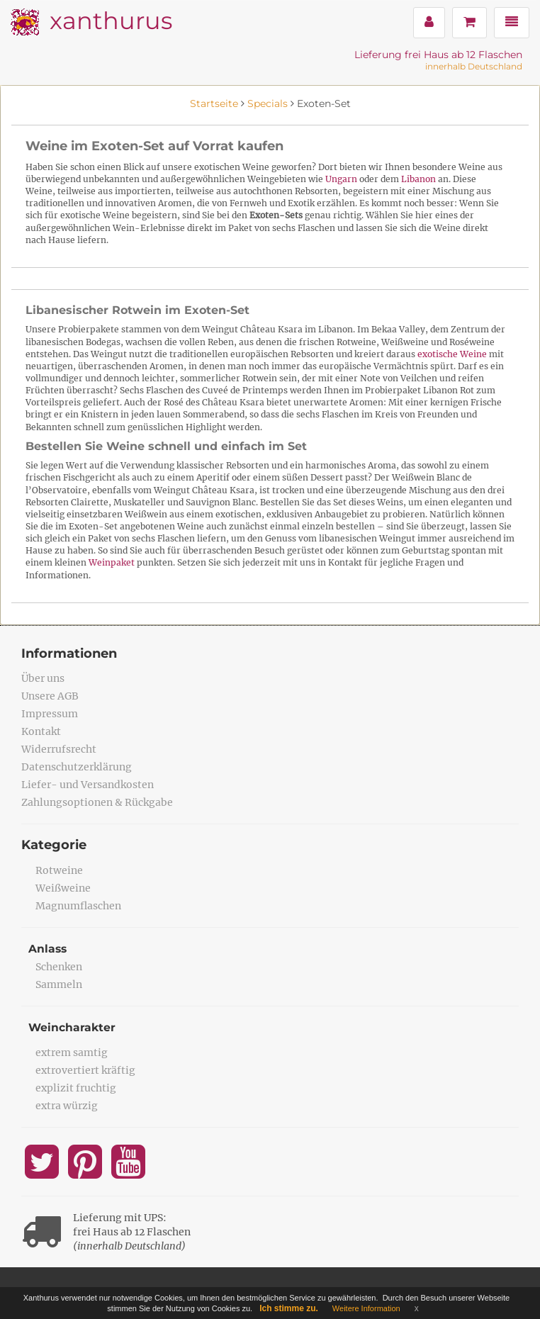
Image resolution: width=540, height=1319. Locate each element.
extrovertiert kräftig (85, 1070)
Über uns (42, 678)
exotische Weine (452, 354)
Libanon (418, 179)
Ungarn (341, 179)
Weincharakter (72, 1027)
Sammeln (58, 984)
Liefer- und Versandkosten (87, 784)
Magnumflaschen (78, 905)
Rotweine (59, 870)
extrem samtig (71, 1052)
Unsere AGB (50, 696)
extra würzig (66, 1105)
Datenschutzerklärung (76, 766)
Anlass (48, 948)
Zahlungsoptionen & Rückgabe (97, 802)
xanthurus (111, 20)
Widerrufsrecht (58, 749)
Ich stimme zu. (288, 1308)
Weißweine (63, 888)
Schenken (58, 966)
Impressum (49, 713)
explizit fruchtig (75, 1088)
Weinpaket (112, 562)
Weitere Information (366, 1308)
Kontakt (41, 731)
